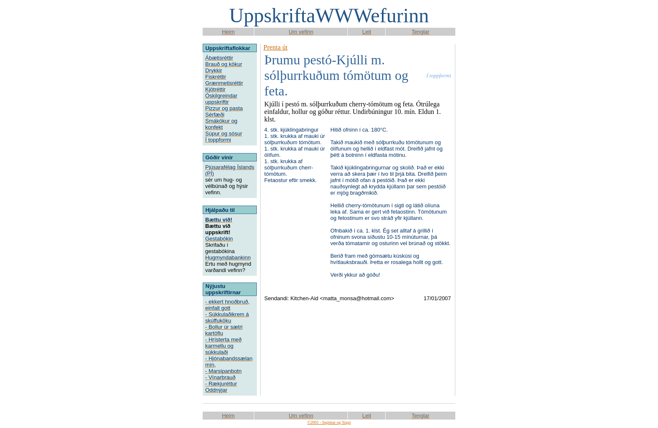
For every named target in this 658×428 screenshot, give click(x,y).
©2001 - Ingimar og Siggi (329, 422)
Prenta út (275, 47)
